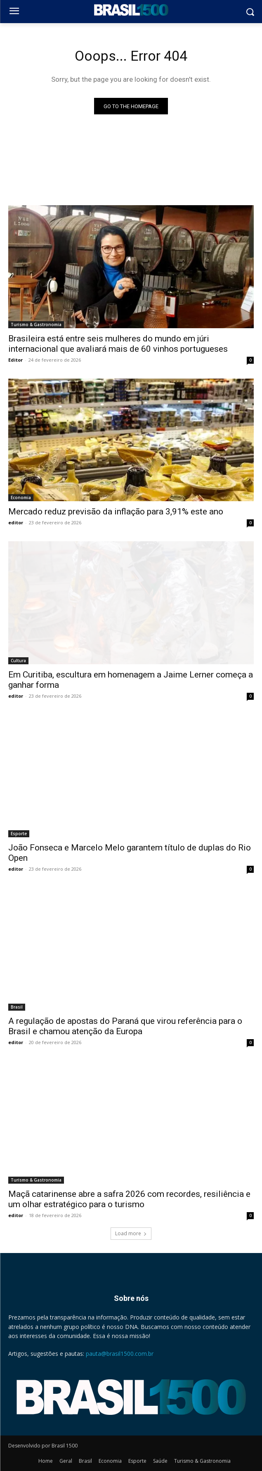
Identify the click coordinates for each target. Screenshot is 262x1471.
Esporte (19, 833)
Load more (131, 1233)
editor (15, 522)
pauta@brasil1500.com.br (119, 1353)
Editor (15, 360)
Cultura (18, 660)
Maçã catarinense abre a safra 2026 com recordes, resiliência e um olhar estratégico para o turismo (129, 1199)
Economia (21, 497)
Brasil (17, 1007)
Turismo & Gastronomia (36, 324)
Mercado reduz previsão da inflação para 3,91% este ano (115, 511)
